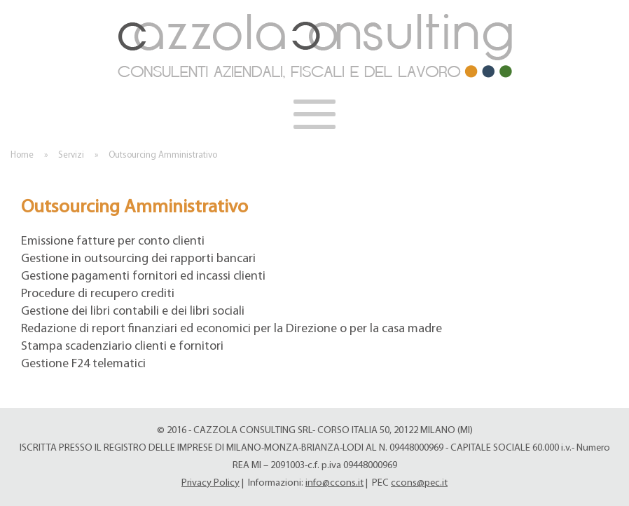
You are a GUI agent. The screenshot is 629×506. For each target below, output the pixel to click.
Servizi (71, 155)
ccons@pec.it (419, 483)
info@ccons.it (334, 483)
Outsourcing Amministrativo (163, 155)
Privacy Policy (210, 483)
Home (22, 155)
